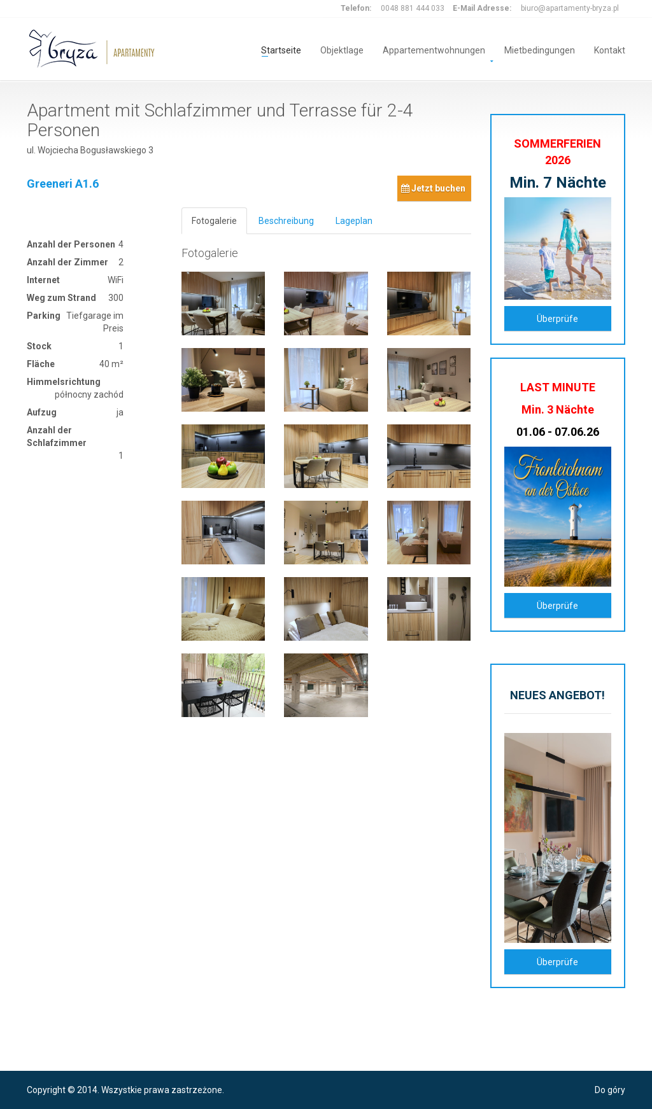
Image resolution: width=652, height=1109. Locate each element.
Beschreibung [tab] (286, 221)
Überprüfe (557, 319)
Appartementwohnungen (434, 49)
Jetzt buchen (433, 188)
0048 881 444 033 (412, 8)
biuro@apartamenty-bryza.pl (570, 8)
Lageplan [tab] (354, 221)
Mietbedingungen (539, 49)
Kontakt (609, 49)
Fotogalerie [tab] (214, 221)
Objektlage (342, 49)
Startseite (281, 49)
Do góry (610, 1090)
